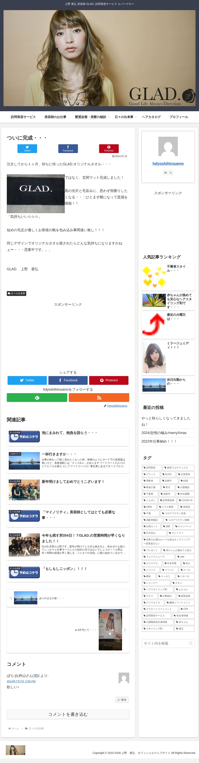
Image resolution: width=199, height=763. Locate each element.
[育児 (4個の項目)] (168, 487)
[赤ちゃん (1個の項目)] (184, 622)
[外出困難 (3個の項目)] (185, 494)
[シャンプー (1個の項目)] (156, 583)
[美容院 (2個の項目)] (186, 507)
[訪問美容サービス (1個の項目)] (156, 616)
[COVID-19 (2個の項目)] (185, 500)
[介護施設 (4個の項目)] (185, 487)
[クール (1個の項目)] (186, 570)
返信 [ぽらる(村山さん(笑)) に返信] (122, 703)
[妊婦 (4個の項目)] (186, 481)
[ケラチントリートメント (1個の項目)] (160, 609)
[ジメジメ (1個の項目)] (151, 570)
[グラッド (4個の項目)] (151, 474)
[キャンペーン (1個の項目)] (184, 526)
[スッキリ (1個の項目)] (166, 576)
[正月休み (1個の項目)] (154, 533)
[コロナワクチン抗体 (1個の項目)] (177, 513)
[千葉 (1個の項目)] (151, 513)
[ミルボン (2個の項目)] (150, 500)
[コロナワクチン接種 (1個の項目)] (179, 520)
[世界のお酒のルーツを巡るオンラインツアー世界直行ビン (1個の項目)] (168, 542)
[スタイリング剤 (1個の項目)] (158, 629)
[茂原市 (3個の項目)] (167, 494)
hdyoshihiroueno (168, 163)
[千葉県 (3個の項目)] (150, 494)
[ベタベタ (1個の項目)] (185, 576)
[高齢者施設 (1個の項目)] (152, 520)
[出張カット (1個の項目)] (151, 526)
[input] (168, 643)
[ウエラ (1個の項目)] (149, 596)
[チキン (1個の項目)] (182, 583)
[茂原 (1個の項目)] (167, 526)
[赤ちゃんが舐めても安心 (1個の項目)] (177, 550)
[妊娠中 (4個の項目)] (169, 481)
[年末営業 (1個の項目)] (172, 563)
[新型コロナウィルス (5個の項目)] (178, 468)
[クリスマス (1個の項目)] (152, 563)
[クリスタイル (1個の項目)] (153, 603)
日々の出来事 (16, 293)
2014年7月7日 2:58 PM (21, 685)
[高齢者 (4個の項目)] (151, 481)
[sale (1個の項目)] (185, 557)
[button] (191, 643)
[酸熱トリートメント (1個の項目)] (179, 603)
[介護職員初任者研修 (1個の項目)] (158, 622)
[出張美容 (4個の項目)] (185, 474)
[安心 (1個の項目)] (187, 563)
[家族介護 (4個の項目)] (151, 487)
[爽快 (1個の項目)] (149, 576)
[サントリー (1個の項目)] (180, 533)
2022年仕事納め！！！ (159, 441)
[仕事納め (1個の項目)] (167, 596)
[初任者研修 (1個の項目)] (183, 616)
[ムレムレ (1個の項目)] (184, 589)
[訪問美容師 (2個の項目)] (167, 500)
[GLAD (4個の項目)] (168, 474)
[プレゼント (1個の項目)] (151, 550)
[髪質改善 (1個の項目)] (185, 596)
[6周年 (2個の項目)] (149, 507)
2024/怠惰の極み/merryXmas (164, 433)
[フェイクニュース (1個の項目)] (158, 557)
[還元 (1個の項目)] (184, 629)
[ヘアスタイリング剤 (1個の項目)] (158, 589)
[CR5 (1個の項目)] (186, 609)
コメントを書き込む (68, 718)
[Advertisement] (68, 335)
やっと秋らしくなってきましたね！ (165, 421)
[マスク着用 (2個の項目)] (167, 507)
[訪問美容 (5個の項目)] (152, 468)
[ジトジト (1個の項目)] (169, 570)
